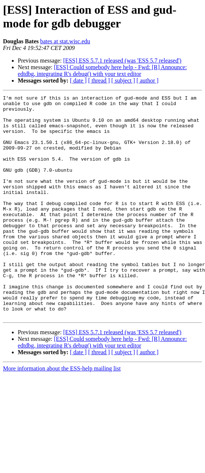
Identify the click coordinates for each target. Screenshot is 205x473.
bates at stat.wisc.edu (65, 41)
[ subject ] (123, 80)
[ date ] (78, 80)
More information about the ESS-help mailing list (62, 413)
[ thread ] (99, 80)
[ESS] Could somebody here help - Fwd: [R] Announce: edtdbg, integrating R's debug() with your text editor (102, 70)
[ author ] (148, 80)
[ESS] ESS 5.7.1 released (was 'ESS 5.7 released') (122, 60)
